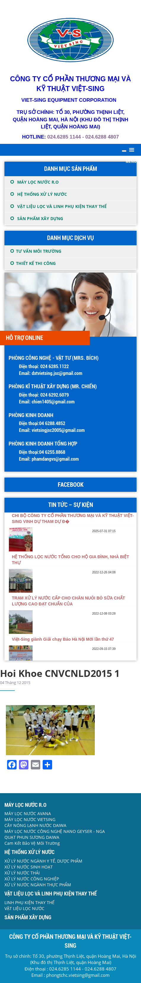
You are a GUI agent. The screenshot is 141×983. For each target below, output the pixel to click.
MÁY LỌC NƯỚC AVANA (27, 813)
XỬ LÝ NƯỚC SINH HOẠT (28, 867)
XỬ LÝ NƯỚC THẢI (22, 873)
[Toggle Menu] (124, 151)
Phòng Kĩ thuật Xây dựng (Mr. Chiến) (53, 386)
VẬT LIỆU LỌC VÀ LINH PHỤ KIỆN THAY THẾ (62, 206)
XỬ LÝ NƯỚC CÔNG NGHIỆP (31, 879)
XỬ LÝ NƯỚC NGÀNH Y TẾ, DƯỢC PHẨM (43, 861)
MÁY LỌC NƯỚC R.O (38, 182)
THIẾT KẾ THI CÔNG (36, 263)
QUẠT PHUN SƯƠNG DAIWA (31, 837)
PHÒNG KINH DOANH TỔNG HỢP (43, 443)
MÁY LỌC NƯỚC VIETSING (29, 819)
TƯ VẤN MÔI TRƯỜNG (38, 251)
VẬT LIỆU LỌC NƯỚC (24, 908)
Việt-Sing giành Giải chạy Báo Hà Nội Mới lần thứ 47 (63, 639)
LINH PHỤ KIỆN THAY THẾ (29, 902)
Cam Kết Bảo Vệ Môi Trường (32, 843)
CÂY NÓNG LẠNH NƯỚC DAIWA (35, 825)
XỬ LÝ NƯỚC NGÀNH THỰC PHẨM (37, 884)
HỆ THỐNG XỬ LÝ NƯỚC (42, 194)
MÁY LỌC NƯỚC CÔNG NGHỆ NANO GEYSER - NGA (54, 831)
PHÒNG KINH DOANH (31, 415)
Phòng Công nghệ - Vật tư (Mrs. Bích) (54, 358)
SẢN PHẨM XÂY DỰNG (40, 218)
